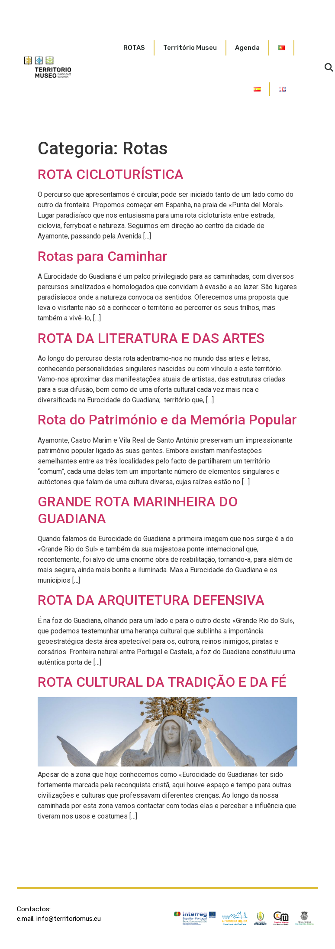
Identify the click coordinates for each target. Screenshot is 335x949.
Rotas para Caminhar (103, 256)
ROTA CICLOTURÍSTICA (111, 174)
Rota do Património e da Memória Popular (167, 419)
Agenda (247, 48)
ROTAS (134, 48)
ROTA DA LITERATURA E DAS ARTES (151, 338)
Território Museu (190, 48)
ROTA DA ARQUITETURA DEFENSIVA (151, 600)
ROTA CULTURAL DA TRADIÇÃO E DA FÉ (162, 682)
